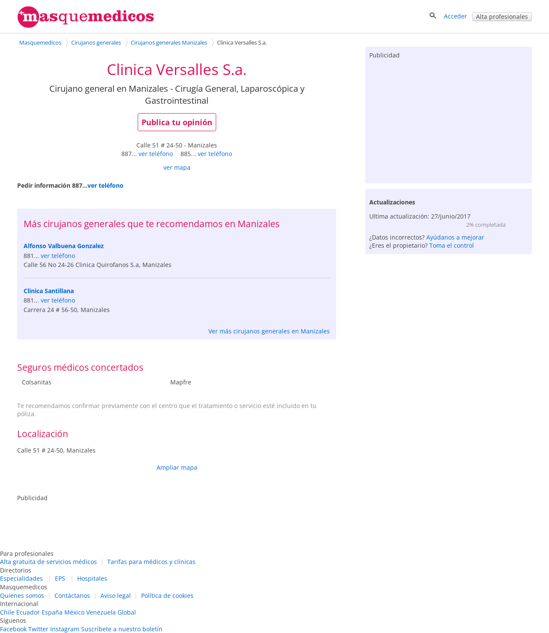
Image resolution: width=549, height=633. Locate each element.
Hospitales (92, 578)
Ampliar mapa (177, 467)
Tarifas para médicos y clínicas (151, 562)
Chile (7, 612)
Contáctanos (72, 595)
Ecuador (28, 612)
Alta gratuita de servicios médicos (48, 562)
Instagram (64, 629)
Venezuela (101, 612)
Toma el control (451, 245)
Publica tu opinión (177, 122)
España (52, 612)
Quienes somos (22, 595)
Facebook (13, 629)
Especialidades (21, 578)
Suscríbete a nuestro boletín (122, 629)
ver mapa (176, 167)
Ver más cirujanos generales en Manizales (269, 331)
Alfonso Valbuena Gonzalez (64, 246)
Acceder (455, 16)
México (74, 612)
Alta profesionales (502, 16)
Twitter (38, 629)
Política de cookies (167, 595)
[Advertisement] (448, 119)
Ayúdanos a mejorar (455, 237)
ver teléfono (156, 154)
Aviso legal (115, 595)
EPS (60, 578)
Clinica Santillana (49, 291)
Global (127, 612)
